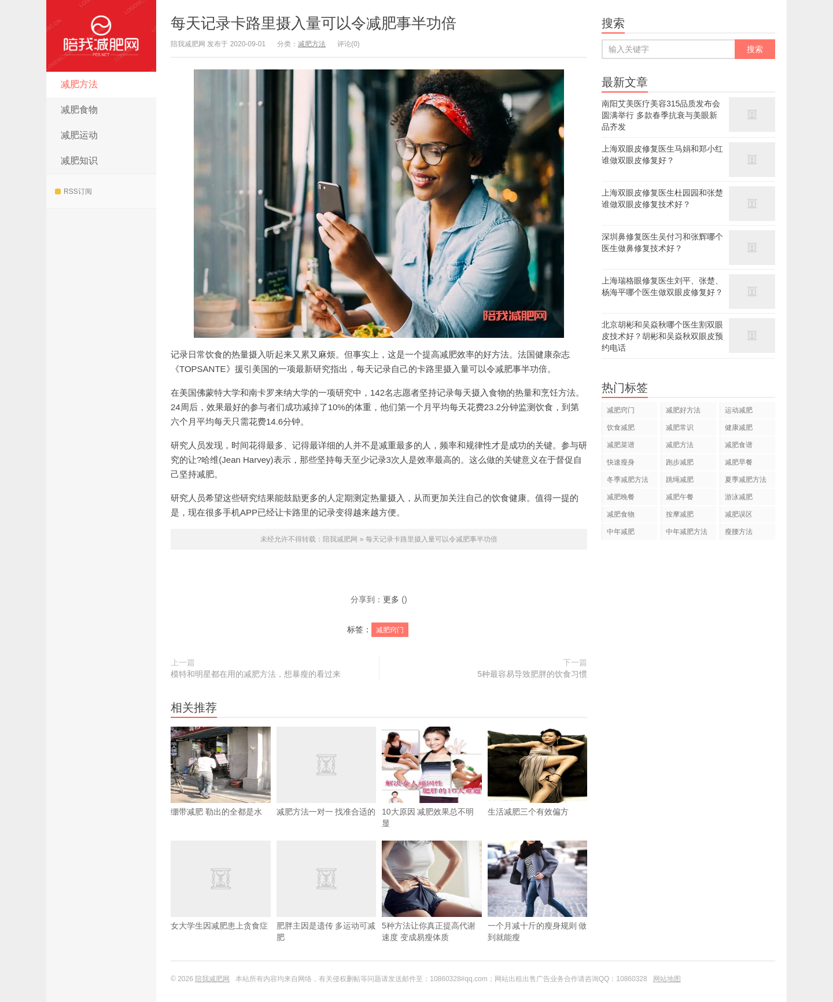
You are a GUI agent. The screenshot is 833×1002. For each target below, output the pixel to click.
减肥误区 (739, 514)
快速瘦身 (621, 462)
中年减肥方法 (686, 532)
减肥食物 (79, 110)
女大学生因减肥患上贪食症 (221, 902)
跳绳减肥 (680, 480)
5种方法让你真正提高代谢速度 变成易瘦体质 (432, 908)
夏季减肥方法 (745, 480)
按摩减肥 (680, 514)
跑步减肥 (680, 462)
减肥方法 (79, 84)
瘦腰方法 (739, 532)
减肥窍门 (390, 630)
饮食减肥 (621, 427)
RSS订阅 (73, 191)
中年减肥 (621, 532)
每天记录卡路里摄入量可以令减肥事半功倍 (313, 23)
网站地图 (667, 979)
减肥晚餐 (621, 497)
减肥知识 (79, 160)
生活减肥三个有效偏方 (538, 788)
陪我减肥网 (101, 36)
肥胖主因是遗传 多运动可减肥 (327, 908)
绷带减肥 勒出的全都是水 (221, 788)
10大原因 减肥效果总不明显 (432, 794)
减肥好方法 (683, 410)
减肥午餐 (680, 497)
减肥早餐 (739, 462)
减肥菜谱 (621, 445)
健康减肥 (739, 427)
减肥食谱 (739, 445)
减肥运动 (79, 135)
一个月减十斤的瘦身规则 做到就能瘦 (538, 908)
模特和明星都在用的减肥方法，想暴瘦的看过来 (256, 674)
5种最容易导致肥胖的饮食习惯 (532, 674)
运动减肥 (739, 410)
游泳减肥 (739, 497)
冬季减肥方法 (627, 480)
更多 (391, 599)
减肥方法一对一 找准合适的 (327, 788)
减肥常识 (680, 427)
